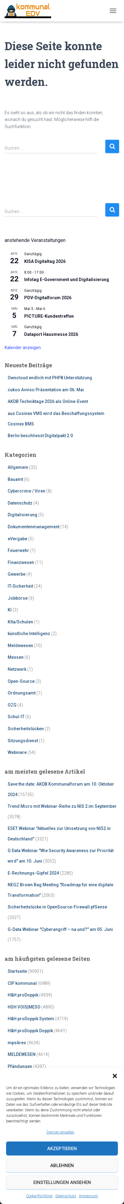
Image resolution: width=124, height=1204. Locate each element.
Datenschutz (65, 1196)
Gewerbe (16, 574)
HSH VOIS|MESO (24, 1007)
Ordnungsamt (22, 693)
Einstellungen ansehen (62, 1182)
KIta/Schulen (20, 621)
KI (10, 609)
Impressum (88, 1196)
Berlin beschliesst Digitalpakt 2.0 (40, 435)
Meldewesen (20, 645)
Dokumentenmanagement (33, 526)
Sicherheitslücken (26, 728)
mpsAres (17, 1042)
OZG (12, 705)
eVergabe (17, 538)
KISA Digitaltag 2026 (45, 261)
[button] (115, 1076)
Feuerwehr (18, 550)
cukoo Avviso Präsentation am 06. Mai (46, 389)
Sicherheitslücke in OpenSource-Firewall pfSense (57, 906)
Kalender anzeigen (23, 347)
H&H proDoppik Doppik (30, 1030)
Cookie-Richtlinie (39, 1196)
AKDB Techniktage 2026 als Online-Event (48, 401)
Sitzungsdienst (23, 740)
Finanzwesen (21, 562)
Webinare (17, 752)
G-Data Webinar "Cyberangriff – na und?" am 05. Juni (60, 929)
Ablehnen (62, 1165)
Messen (16, 657)
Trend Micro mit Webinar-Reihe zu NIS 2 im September (62, 806)
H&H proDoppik (23, 995)
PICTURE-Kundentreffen (49, 316)
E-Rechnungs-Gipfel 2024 (33, 873)
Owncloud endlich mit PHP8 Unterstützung (50, 377)
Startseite (17, 971)
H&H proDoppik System (31, 1018)
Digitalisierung (22, 514)
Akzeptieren (62, 1148)
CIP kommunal (22, 983)
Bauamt (15, 479)
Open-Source (21, 681)
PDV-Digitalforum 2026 (47, 297)
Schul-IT (16, 716)
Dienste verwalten (60, 1132)
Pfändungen (20, 1066)
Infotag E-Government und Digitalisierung (66, 279)
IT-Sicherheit (20, 586)
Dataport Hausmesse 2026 (51, 334)
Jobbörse (18, 598)
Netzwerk (17, 669)
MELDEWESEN (22, 1054)
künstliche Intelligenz (29, 633)
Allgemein (18, 467)
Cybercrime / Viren (26, 491)
